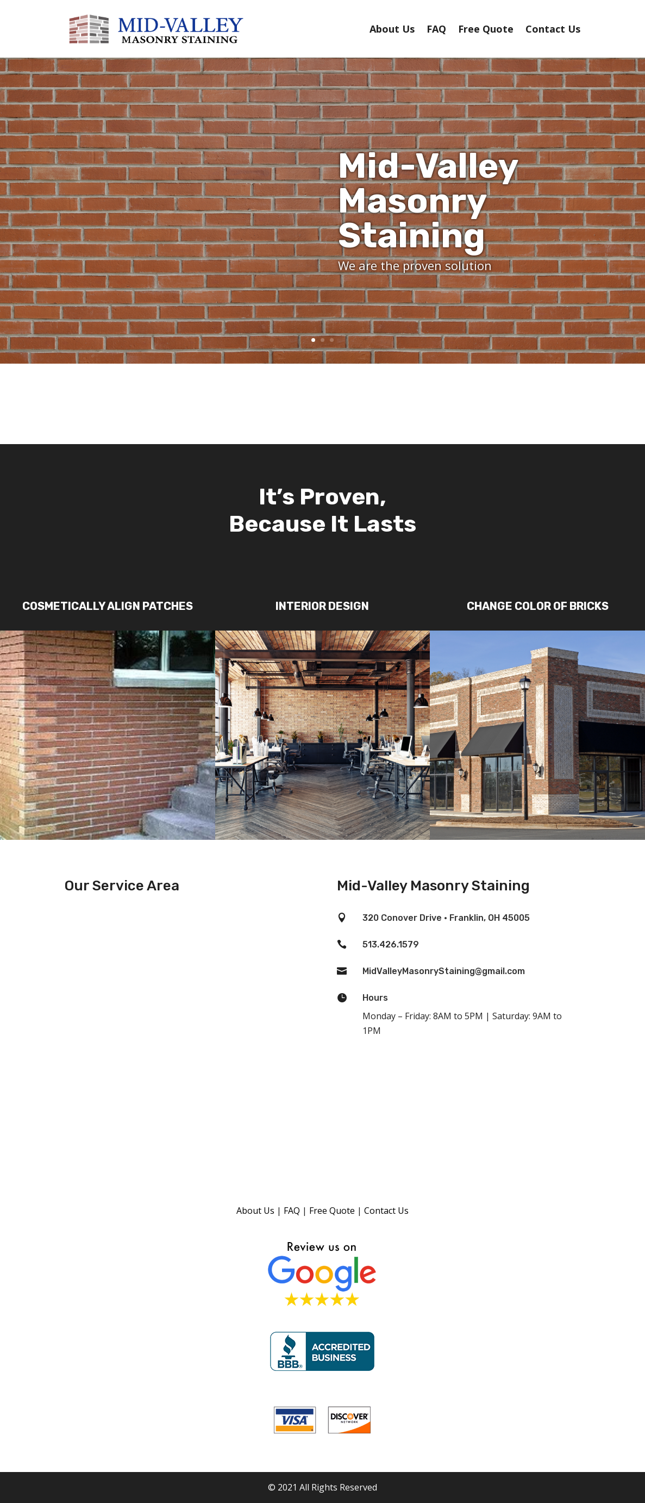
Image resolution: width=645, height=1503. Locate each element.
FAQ (436, 28)
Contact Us (552, 28)
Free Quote (486, 28)
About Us (392, 28)
